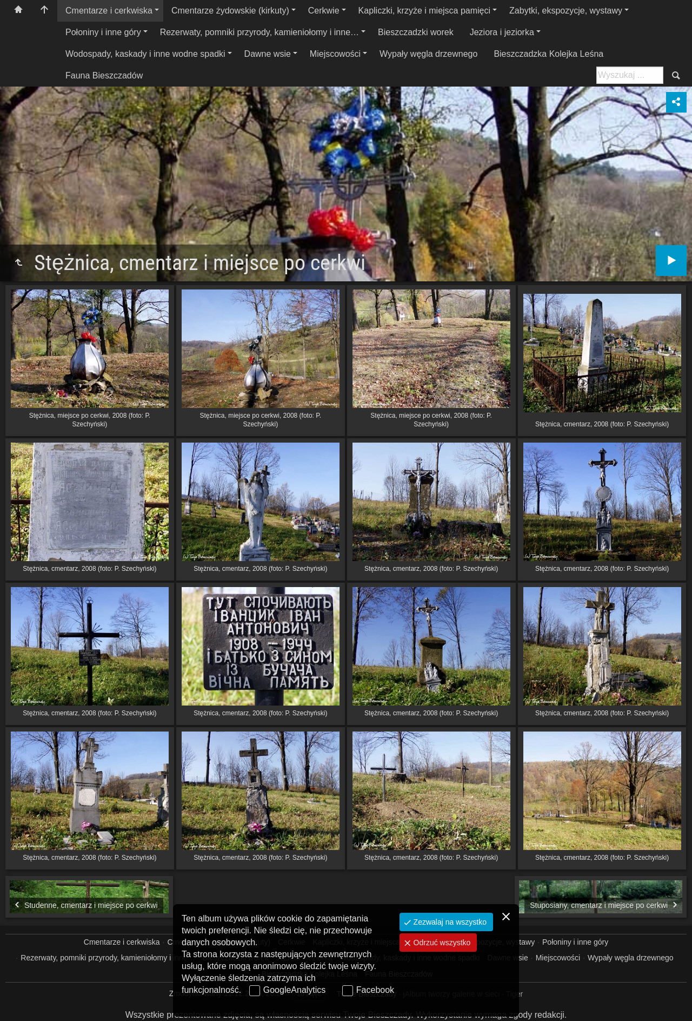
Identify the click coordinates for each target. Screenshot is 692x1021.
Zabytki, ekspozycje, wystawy (565, 10)
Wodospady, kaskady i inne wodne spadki (145, 53)
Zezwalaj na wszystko (449, 922)
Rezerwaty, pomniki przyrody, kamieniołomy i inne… (259, 32)
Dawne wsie (267, 53)
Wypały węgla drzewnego (428, 53)
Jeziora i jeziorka (502, 32)
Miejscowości (335, 53)
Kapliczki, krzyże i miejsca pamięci (424, 10)
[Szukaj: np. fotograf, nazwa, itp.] (629, 75)
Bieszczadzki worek (416, 32)
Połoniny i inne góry (103, 32)
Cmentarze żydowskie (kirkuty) (230, 10)
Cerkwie (324, 10)
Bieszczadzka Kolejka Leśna (548, 53)
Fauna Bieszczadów (104, 75)
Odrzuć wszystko (441, 942)
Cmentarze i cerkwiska (108, 10)
